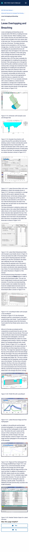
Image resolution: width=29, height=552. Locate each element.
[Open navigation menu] (26, 3)
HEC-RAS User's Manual (12, 3)
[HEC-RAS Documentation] (2, 3)
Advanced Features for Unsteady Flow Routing (12, 13)
